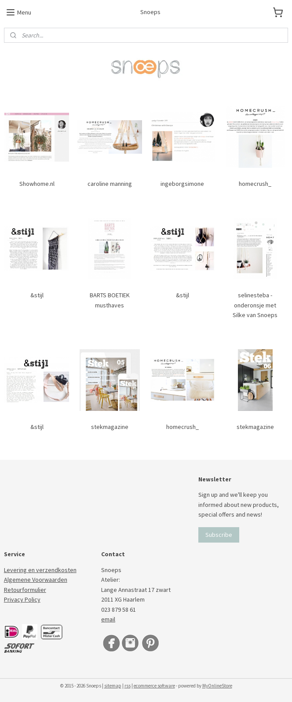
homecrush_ (255, 184)
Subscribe (218, 535)
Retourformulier (25, 590)
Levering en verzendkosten (40, 570)
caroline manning (110, 184)
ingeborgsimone (182, 184)
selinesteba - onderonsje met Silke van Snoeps (255, 305)
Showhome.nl (37, 184)
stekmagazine (109, 426)
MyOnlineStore (217, 686)
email (108, 619)
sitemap (112, 686)
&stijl (37, 295)
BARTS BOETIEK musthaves (110, 300)
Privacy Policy (22, 599)
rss (127, 686)
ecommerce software (154, 686)
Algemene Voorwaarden (35, 580)
